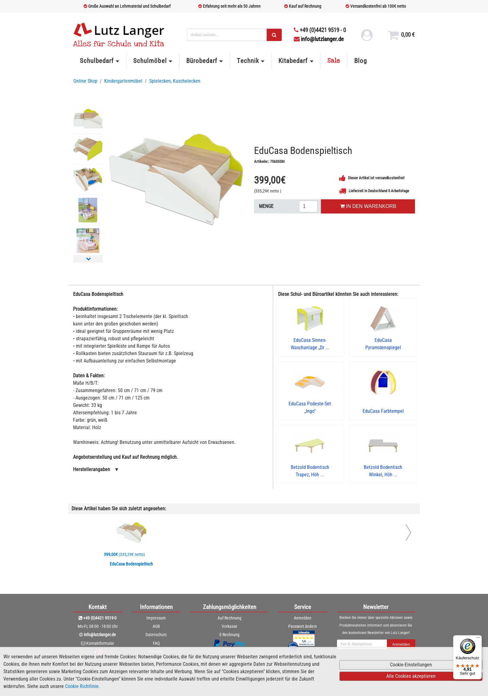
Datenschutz (156, 634)
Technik (248, 60)
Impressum (156, 617)
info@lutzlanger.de (319, 39)
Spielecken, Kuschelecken (174, 81)
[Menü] (478, 639)
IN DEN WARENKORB (368, 206)
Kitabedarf (293, 60)
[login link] (366, 37)
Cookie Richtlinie (82, 686)
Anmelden (302, 617)
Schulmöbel (149, 60)
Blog (360, 60)
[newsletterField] (362, 644)
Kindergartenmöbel (123, 81)
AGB (156, 626)
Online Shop (85, 81)
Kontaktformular (100, 643)
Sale (333, 61)
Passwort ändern (302, 626)
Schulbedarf (97, 60)
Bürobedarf (201, 60)
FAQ (156, 643)
